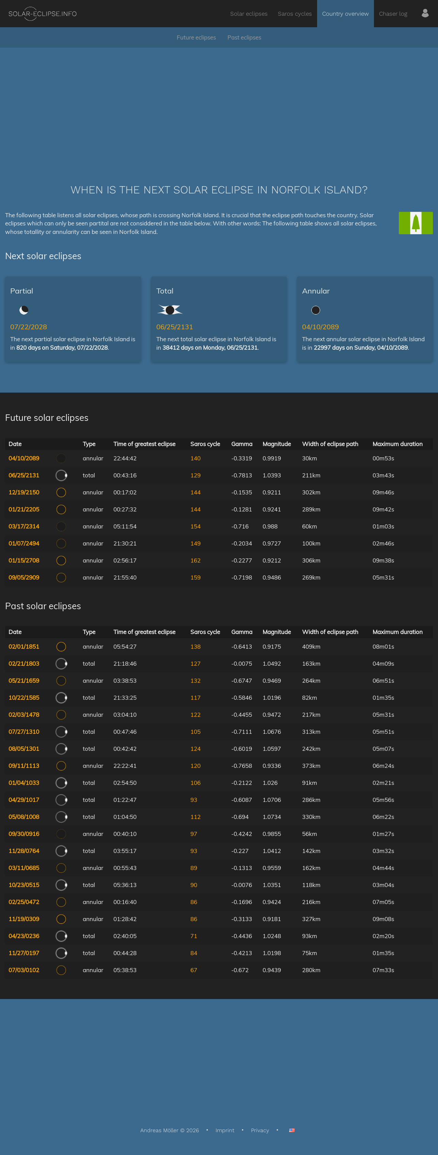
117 (195, 697)
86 (193, 901)
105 (195, 731)
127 (195, 663)
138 (195, 646)
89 (193, 867)
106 (195, 782)
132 (195, 680)
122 (195, 714)
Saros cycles (295, 13)
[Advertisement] (219, 105)
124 (195, 748)
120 (195, 765)
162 (195, 560)
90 (193, 884)
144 (195, 492)
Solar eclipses (249, 13)
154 (195, 526)
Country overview (345, 13)
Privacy (260, 1130)
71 (193, 935)
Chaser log (393, 13)
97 (193, 833)
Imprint (225, 1130)
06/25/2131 (174, 326)
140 (195, 458)
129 (195, 475)
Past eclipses (244, 37)
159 (195, 577)
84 (193, 952)
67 (193, 970)
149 (195, 543)
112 (195, 816)
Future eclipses (196, 37)
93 (193, 799)
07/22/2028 (28, 326)
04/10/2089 (320, 326)
